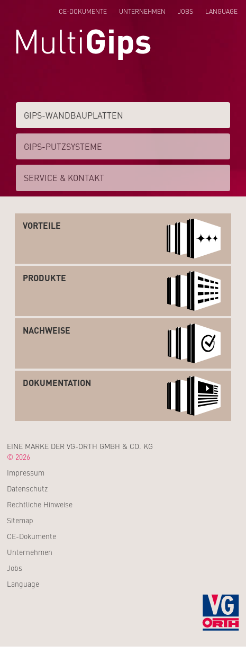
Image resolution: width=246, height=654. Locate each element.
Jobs (185, 11)
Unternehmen (142, 11)
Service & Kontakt (64, 177)
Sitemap (20, 520)
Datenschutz (27, 488)
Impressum (25, 472)
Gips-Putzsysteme (63, 146)
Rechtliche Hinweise (39, 504)
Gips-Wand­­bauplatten (73, 115)
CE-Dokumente (83, 11)
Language (221, 11)
